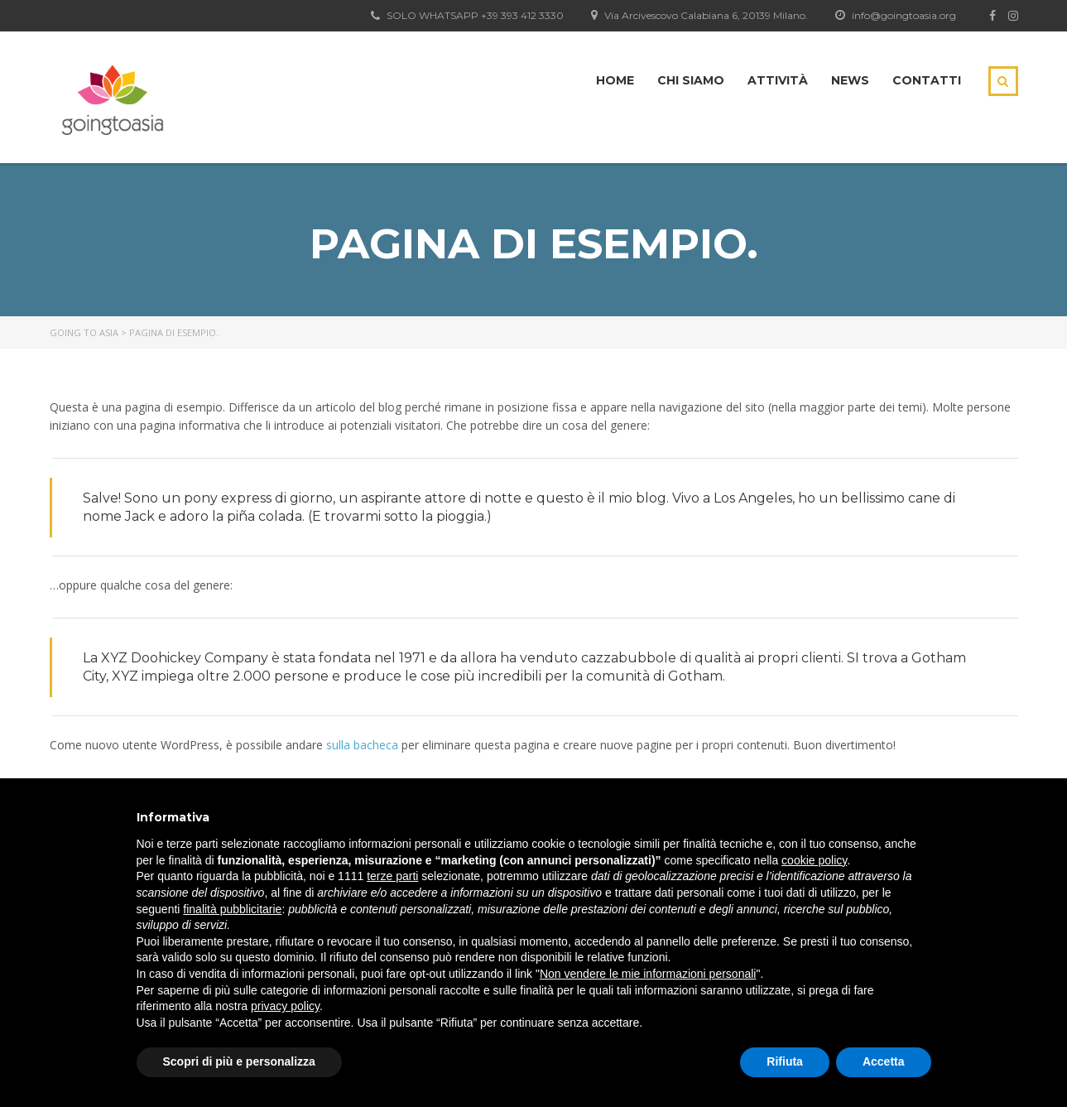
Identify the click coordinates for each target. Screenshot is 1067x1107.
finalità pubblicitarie (232, 909)
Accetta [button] (884, 1061)
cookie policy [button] (814, 860)
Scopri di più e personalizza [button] (239, 1061)
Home (615, 80)
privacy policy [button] (285, 1006)
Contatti (926, 80)
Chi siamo (690, 80)
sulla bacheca (362, 745)
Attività (777, 80)
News (850, 80)
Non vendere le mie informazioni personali (648, 973)
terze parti (392, 876)
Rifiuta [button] (785, 1061)
